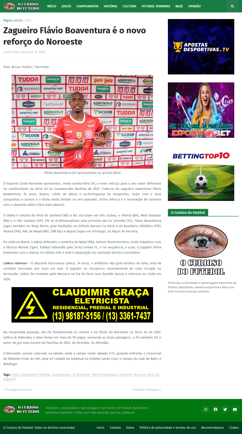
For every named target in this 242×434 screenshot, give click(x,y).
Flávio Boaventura (104, 375)
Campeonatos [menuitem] (87, 6)
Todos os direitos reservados (54, 428)
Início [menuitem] (51, 6)
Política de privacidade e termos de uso (168, 428)
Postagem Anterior (19, 390)
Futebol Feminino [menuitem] (156, 6)
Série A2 (153, 375)
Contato (115, 428)
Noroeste (125, 375)
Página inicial (12, 20)
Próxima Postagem (146, 390)
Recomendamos (212, 428)
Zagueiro (9, 379)
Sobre (130, 428)
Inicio (100, 428)
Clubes (234, 428)
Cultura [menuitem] (129, 6)
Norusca (140, 375)
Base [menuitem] (179, 6)
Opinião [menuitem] (194, 6)
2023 (28, 20)
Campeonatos (61, 375)
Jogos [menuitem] (66, 6)
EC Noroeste (81, 375)
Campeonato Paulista (35, 375)
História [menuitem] (110, 6)
